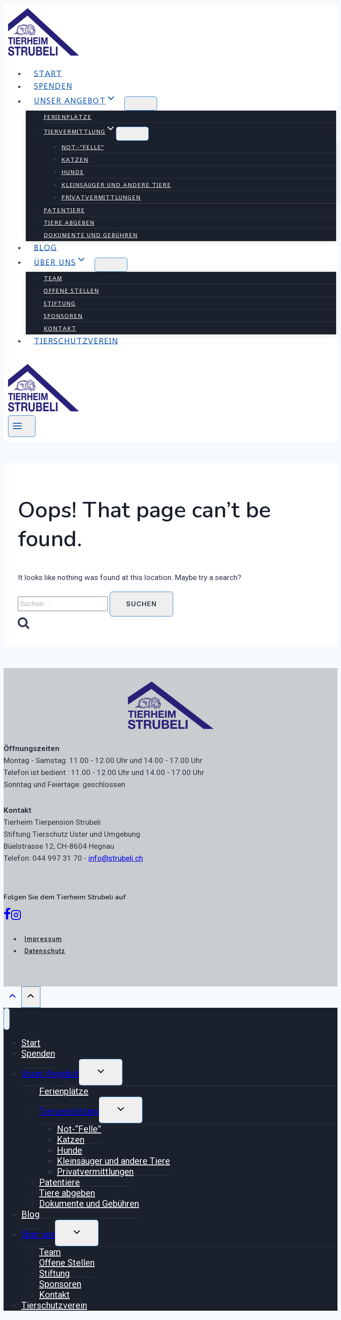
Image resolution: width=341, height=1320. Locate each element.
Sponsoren (63, 315)
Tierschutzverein (76, 340)
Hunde (72, 171)
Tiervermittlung (69, 1111)
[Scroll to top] (12, 998)
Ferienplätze (67, 116)
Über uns (38, 1234)
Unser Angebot (50, 1073)
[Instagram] (16, 916)
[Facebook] (7, 916)
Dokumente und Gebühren (91, 235)
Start (48, 73)
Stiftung (59, 303)
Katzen (74, 159)
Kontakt (60, 328)
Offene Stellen (71, 290)
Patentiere (64, 210)
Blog (45, 247)
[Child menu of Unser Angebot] (140, 103)
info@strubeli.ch (115, 858)
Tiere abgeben (69, 222)
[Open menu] (22, 426)
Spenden (53, 86)
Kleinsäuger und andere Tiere (116, 184)
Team (53, 278)
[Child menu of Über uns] (111, 265)
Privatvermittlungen (101, 197)
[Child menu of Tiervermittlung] (132, 134)
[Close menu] (7, 1019)
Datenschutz (44, 950)
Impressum (43, 938)
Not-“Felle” (82, 147)
